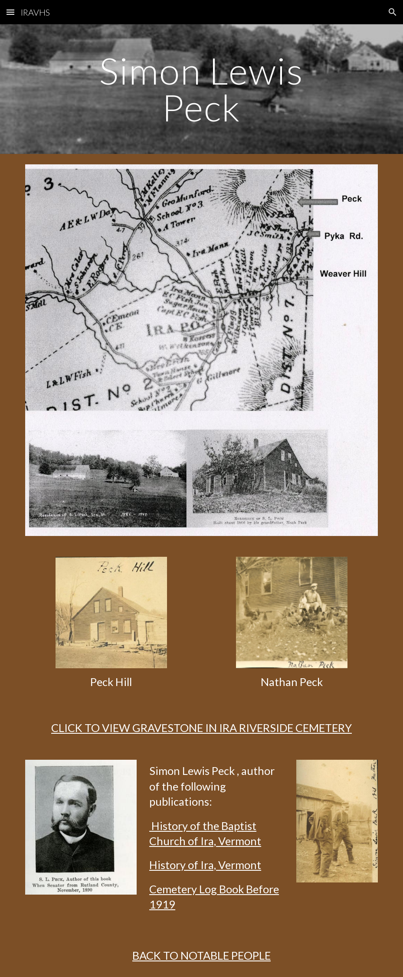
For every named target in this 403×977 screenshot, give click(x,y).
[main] (201, 89)
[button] (10, 12)
